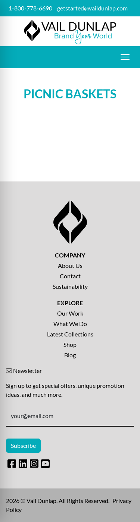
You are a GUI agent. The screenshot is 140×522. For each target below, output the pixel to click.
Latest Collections (70, 334)
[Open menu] (125, 57)
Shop (70, 344)
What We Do (70, 323)
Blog (70, 354)
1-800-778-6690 (30, 8)
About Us (70, 265)
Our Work (70, 313)
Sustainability (70, 286)
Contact (70, 275)
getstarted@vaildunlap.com (92, 8)
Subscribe (23, 445)
